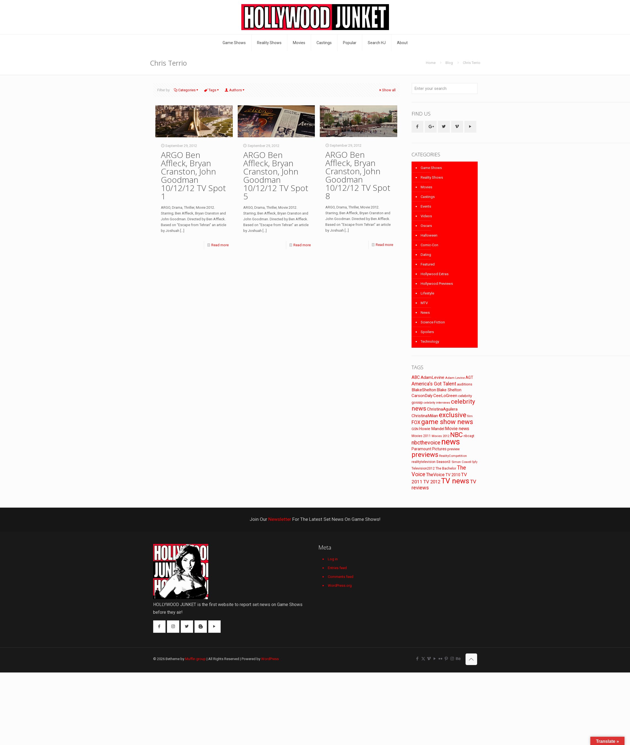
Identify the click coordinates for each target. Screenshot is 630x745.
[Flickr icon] (441, 658)
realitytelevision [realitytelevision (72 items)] (424, 462)
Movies (426, 187)
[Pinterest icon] (446, 658)
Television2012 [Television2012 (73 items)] (423, 468)
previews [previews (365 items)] (425, 455)
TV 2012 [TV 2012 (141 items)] (431, 481)
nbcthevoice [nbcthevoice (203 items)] (426, 443)
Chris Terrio (471, 63)
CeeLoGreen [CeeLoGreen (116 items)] (445, 395)
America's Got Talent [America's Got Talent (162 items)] (434, 384)
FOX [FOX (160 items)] (416, 422)
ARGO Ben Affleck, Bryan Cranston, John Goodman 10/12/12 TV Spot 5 (275, 175)
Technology (430, 341)
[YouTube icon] (435, 658)
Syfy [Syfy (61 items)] (474, 462)
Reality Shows (432, 177)
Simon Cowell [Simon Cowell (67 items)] (461, 462)
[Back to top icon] (471, 659)
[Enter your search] (445, 88)
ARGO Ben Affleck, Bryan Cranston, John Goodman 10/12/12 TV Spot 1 (193, 175)
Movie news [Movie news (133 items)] (457, 428)
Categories (186, 90)
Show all (387, 90)
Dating (426, 255)
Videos (426, 216)
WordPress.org (340, 585)
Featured (428, 264)
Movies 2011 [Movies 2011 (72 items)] (421, 436)
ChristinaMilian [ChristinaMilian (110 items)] (425, 415)
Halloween (429, 235)
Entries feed (337, 568)
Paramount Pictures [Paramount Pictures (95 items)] (429, 449)
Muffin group (195, 659)
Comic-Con (429, 245)
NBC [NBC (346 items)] (456, 435)
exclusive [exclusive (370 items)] (452, 415)
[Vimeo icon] (429, 658)
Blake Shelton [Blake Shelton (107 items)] (449, 389)
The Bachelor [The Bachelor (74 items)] (446, 468)
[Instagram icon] (452, 658)
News (425, 312)
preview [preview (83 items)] (453, 449)
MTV (424, 303)
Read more (220, 245)
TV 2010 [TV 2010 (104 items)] (452, 474)
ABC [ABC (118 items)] (416, 377)
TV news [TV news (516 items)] (455, 480)
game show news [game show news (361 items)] (447, 422)
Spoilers (427, 332)
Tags (212, 90)
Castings (428, 197)
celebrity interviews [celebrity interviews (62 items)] (437, 402)
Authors (235, 90)
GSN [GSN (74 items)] (415, 429)
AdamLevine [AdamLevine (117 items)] (432, 377)
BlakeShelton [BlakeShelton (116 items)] (424, 389)
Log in (333, 559)
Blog (449, 63)
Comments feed (340, 577)
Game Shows (431, 168)
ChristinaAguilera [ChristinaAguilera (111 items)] (442, 409)
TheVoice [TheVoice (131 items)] (435, 474)
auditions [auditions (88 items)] (464, 384)
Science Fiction (433, 322)
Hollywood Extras (434, 274)
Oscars (426, 226)
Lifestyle (427, 293)
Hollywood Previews (437, 284)
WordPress (270, 659)
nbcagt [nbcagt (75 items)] (469, 436)
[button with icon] (417, 127)
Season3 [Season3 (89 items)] (443, 462)
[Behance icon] (458, 658)
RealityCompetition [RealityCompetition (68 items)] (453, 456)
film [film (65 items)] (470, 416)
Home (431, 63)
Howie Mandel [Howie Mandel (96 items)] (431, 429)
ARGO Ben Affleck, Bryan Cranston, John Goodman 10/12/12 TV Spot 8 (357, 175)
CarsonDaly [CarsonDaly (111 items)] (422, 395)
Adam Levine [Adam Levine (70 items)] (455, 378)
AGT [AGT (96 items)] (469, 377)
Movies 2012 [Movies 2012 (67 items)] (440, 436)
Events (426, 206)
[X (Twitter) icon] (423, 658)
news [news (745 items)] (450, 441)
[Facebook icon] (417, 658)
